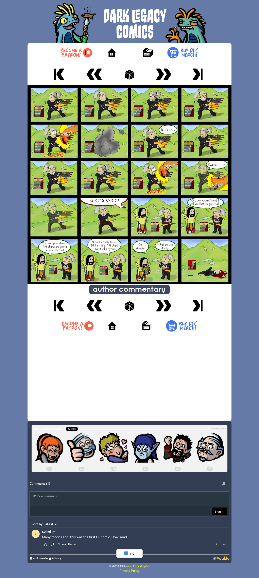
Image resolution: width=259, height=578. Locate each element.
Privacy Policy (129, 571)
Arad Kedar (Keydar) (138, 566)
